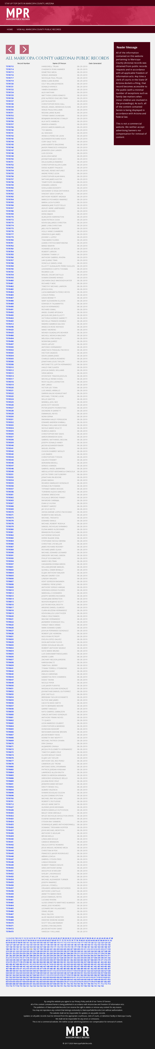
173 (61, 947)
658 (24, 982)
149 (85, 945)
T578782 (10, 245)
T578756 (10, 176)
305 (88, 955)
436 (7, 966)
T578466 (10, 911)
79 (79, 940)
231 (47, 951)
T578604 (10, 572)
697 (51, 984)
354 (44, 960)
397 (85, 962)
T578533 (10, 425)
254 (20, 953)
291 (41, 955)
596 (24, 977)
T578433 (10, 818)
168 (44, 947)
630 (34, 979)
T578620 (10, 616)
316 (20, 958)
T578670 (10, 743)
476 (37, 969)
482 (58, 969)
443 (31, 966)
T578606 (10, 578)
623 (10, 979)
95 (12, 942)
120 (92, 942)
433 (102, 964)
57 (26, 940)
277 (98, 953)
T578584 (10, 541)
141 (58, 945)
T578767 (10, 208)
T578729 (10, 107)
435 (109, 964)
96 (14, 942)
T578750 (10, 159)
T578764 (10, 199)
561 (10, 975)
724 (37, 986)
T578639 (10, 665)
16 (34, 938)
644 (81, 979)
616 (92, 977)
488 (78, 969)
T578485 (10, 295)
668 (58, 982)
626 (20, 979)
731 (61, 986)
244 (92, 951)
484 (64, 969)
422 (64, 964)
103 (34, 942)
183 (95, 947)
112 (64, 942)
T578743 (10, 138)
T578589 (10, 549)
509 (44, 971)
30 (68, 938)
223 (20, 951)
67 (50, 940)
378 (20, 962)
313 (10, 958)
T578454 (10, 879)
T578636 (10, 656)
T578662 (10, 720)
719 (20, 986)
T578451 (10, 870)
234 (58, 951)
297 (61, 955)
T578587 (10, 546)
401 (98, 962)
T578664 (10, 726)
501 (17, 971)
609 (68, 977)
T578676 (10, 758)
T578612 (10, 593)
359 (61, 960)
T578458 (10, 891)
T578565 (10, 500)
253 (17, 953)
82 (87, 940)
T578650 (10, 685)
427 (81, 964)
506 (34, 971)
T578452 (10, 873)
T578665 (10, 729)
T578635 (10, 653)
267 (64, 953)
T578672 (10, 749)
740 (92, 986)
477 (41, 969)
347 (20, 960)
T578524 (10, 399)
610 (71, 977)
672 (71, 982)
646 (88, 979)
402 (102, 962)
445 (37, 966)
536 (31, 973)
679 (95, 982)
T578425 (10, 332)
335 (85, 958)
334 (81, 958)
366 (85, 960)
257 (31, 953)
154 (102, 945)
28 (63, 938)
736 (78, 986)
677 (88, 982)
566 (27, 975)
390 (61, 962)
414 (37, 964)
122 (98, 942)
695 (44, 984)
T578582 (10, 535)
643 (78, 979)
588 (102, 975)
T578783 (10, 248)
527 (105, 971)
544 (58, 973)
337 (92, 958)
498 (7, 971)
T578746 (10, 147)
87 (99, 940)
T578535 (10, 431)
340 (102, 958)
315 (17, 958)
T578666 (10, 732)
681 (102, 982)
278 (102, 953)
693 (37, 984)
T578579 (10, 526)
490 (85, 969)
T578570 (10, 512)
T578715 (10, 72)
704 (75, 984)
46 (107, 938)
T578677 (10, 761)
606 (58, 977)
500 (14, 971)
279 (105, 953)
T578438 (10, 833)
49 (7, 940)
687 (17, 984)
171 (54, 947)
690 (27, 984)
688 (20, 984)
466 (109, 966)
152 (95, 945)
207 (71, 949)
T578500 (10, 347)
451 (58, 966)
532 (17, 973)
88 (101, 940)
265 (58, 953)
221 (14, 951)
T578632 (10, 648)
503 (24, 971)
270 (75, 953)
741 (95, 986)
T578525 (10, 402)
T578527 (10, 408)
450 (54, 966)
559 (109, 973)
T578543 (10, 454)
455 (71, 966)
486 (71, 969)
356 (51, 960)
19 (42, 938)
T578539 (10, 442)
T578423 (10, 329)
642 (75, 979)
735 (75, 986)
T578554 (10, 480)
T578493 (10, 315)
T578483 (10, 289)
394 (75, 962)
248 (105, 951)
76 (72, 940)
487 (75, 969)
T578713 (10, 66)
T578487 (10, 298)
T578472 (10, 928)
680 (98, 982)
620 (105, 977)
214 (95, 949)
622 (7, 979)
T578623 (10, 625)
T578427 (10, 807)
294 (51, 955)
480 (51, 969)
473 (27, 969)
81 (84, 940)
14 (30, 938)
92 (111, 940)
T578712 (10, 804)
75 (70, 940)
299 (68, 955)
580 (75, 975)
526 (102, 971)
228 (37, 951)
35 (80, 938)
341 (105, 958)
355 (47, 960)
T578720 (10, 83)
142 (61, 945)
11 (22, 938)
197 (37, 949)
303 (81, 955)
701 (64, 984)
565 (24, 975)
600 (37, 977)
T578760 (10, 188)
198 (41, 949)
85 (94, 940)
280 (109, 953)
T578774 (10, 225)
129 (17, 945)
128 (14, 945)
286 (24, 955)
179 (81, 947)
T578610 (10, 590)
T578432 (10, 816)
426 (78, 964)
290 (37, 955)
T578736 (10, 121)
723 (34, 986)
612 (78, 977)
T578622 (10, 622)
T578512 (10, 370)
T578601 (10, 567)
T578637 (10, 659)
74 (67, 940)
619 (102, 977)
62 (38, 940)
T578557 (10, 489)
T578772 (10, 219)
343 (7, 960)
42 (97, 938)
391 (64, 962)
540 (44, 973)
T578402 (10, 318)
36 (83, 938)
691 (31, 984)
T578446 (10, 856)
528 (109, 971)
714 (109, 984)
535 (27, 973)
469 (14, 969)
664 (44, 982)
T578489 (10, 303)
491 (88, 969)
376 (14, 962)
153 (98, 945)
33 (76, 938)
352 (37, 960)
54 (19, 940)
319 (31, 958)
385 (44, 962)
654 (10, 982)
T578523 (10, 396)
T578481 (10, 283)
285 (20, 955)
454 (68, 966)
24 (54, 938)
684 (7, 984)
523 (92, 971)
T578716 (10, 75)
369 (95, 960)
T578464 (10, 905)
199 (44, 949)
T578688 (10, 778)
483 (61, 969)
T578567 (10, 503)
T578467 (10, 914)
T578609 (10, 587)
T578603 (10, 570)
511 (51, 971)
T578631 (10, 636)
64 (43, 940)
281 (7, 955)
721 (27, 986)
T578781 (10, 243)
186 (105, 947)
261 (44, 953)
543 (54, 973)
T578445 (10, 853)
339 (98, 958)
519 (78, 971)
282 (10, 955)
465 (105, 966)
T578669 (10, 740)
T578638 (10, 662)
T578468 (10, 917)
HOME (10, 29)
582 (81, 975)
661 (34, 982)
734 (71, 986)
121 (95, 942)
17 (37, 938)
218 (109, 949)
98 (19, 942)
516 (68, 971)
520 (81, 971)
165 (34, 947)
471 (20, 969)
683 (109, 982)
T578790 (10, 269)
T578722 (10, 89)
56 (24, 940)
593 (14, 977)
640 (68, 979)
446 (41, 966)
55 (21, 940)
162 (24, 947)
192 (20, 949)
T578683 (10, 769)
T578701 (10, 801)
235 (61, 951)
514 (61, 971)
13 (27, 938)
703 (71, 984)
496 (105, 969)
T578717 (10, 78)
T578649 (10, 682)
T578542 (10, 451)
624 (14, 979)
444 (34, 966)
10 (20, 938)
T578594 (10, 561)
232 (51, 951)
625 (17, 979)
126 (7, 945)
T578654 (10, 697)
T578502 (10, 350)
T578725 (10, 95)
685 (10, 984)
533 (20, 973)
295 (54, 955)
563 (17, 975)
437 (10, 966)
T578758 (10, 182)
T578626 (10, 627)
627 (24, 979)
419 (54, 964)
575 (58, 975)
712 (102, 984)
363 (75, 960)
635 (51, 979)
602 (44, 977)
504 (27, 971)
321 (37, 958)
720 (24, 986)
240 (78, 951)
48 (112, 938)
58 (29, 940)
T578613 (10, 596)
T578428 (10, 810)
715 (7, 986)
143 (64, 945)
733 (68, 986)
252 (14, 953)
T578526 (10, 405)
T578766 (10, 205)
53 (16, 940)
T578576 (10, 520)
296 (58, 955)
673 (75, 982)
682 (105, 982)
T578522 (10, 393)
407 (14, 964)
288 (31, 955)
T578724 (10, 92)
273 (85, 953)
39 (90, 938)
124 (105, 942)
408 (17, 964)
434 (105, 964)
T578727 (10, 101)
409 (20, 964)
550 (78, 973)
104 (37, 942)
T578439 (10, 836)
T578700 (10, 798)
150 (88, 945)
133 (31, 945)
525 (98, 971)
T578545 (10, 460)
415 (41, 964)
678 (92, 982)
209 (78, 949)
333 (78, 958)
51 (12, 940)
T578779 (10, 237)
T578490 (10, 306)
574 (54, 975)
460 (88, 966)
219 (7, 951)
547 (68, 973)
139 (51, 945)
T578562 (10, 497)
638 (61, 979)
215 (98, 949)
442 (27, 966)
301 (75, 955)
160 (17, 947)
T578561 (10, 494)
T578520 (10, 387)
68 (53, 940)
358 (58, 960)
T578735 (10, 118)
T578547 (10, 465)
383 (37, 962)
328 (61, 958)
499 (10, 971)
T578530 (10, 416)
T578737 (10, 124)
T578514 (10, 376)
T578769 (10, 214)
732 (64, 986)
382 (34, 962)
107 (47, 942)
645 (85, 979)
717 (14, 986)
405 (7, 964)
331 (71, 958)
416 (44, 964)
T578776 (10, 231)
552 (85, 973)
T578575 (10, 517)
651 (105, 979)
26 (59, 938)
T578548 (10, 468)
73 (65, 940)
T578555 (10, 483)
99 (21, 942)
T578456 (10, 885)
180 (85, 947)
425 (75, 964)
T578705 (10, 277)
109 (54, 942)
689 (24, 984)
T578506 (10, 361)
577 (64, 975)
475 (34, 969)
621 (109, 977)
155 (105, 945)
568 (34, 975)
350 (31, 960)
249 (109, 951)
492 (92, 969)
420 (58, 964)
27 (61, 938)
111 (61, 942)
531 (14, 973)
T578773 (10, 222)
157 (7, 947)
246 (98, 951)
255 (24, 953)
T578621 (10, 619)
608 (64, 977)
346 (17, 960)
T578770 (10, 217)
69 (55, 940)
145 (71, 945)
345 (14, 960)
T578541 (10, 448)
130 (20, 945)
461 (92, 966)
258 (34, 953)
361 (68, 960)
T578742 (10, 136)
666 (51, 982)
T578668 (10, 737)
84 (92, 940)
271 (78, 953)
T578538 (10, 439)
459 (85, 966)
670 (64, 982)
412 (31, 964)
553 (88, 973)
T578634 (10, 651)
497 (109, 969)
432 (98, 964)
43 (100, 938)
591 (7, 977)
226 (31, 951)
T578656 (10, 703)
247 (102, 951)
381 (31, 962)
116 (78, 942)
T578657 (10, 706)
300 (71, 955)
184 (98, 947)
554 (92, 973)
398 (88, 962)
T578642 (10, 671)
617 (95, 977)
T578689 (10, 781)
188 (7, 949)
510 (47, 971)
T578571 (10, 515)
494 (98, 969)
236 (64, 951)
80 (82, 940)
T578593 (10, 558)
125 (109, 942)
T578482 (10, 286)
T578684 (10, 772)
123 (102, 942)
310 (105, 955)
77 (75, 940)
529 (7, 973)
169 (47, 947)
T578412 (10, 324)
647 (92, 979)
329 (64, 958)
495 (102, 969)
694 (41, 984)
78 (77, 940)
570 (41, 975)
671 (68, 982)
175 (68, 947)
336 (88, 958)
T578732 (10, 115)
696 (47, 984)
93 (7, 942)
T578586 (10, 544)
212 (88, 949)
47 (109, 938)
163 (27, 947)
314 (14, 958)
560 (7, 975)
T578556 (10, 486)
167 (41, 947)
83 (89, 940)
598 (31, 977)
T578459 (10, 894)
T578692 (10, 787)
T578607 (10, 581)
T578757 (10, 179)
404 (109, 962)
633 (44, 979)
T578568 (10, 506)
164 (31, 947)
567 (31, 975)
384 (41, 962)
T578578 (10, 523)
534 (24, 973)
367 (88, 960)
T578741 (10, 133)
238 (71, 951)
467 (7, 969)
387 (51, 962)
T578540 (10, 445)
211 (85, 949)
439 (17, 966)
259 (37, 953)
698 (54, 984)
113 (68, 942)
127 (10, 945)
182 (92, 947)
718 (17, 986)
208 (75, 949)
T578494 (10, 338)
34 (78, 938)
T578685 (10, 775)
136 (41, 945)
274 (88, 953)
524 (95, 971)
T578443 (10, 847)
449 (51, 966)
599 (34, 977)
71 (60, 940)
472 (24, 969)
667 (54, 982)
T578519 (10, 384)
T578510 (10, 367)
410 (24, 964)
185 (102, 947)
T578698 (10, 795)
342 (109, 958)
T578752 (10, 164)
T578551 (10, 474)
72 (62, 940)
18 (39, 938)
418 (51, 964)
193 (24, 949)
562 (14, 975)
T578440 (10, 839)
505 (31, 971)
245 (95, 951)
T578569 (10, 509)
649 (98, 979)
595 (20, 977)
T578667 (10, 734)
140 (54, 945)
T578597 (10, 564)
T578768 (10, 211)
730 (58, 986)
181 (88, 947)
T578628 (10, 633)
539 (41, 973)
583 (85, 975)
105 (41, 942)
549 (75, 973)
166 (37, 947)
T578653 (10, 694)
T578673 (10, 752)
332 (75, 958)
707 (85, 984)
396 (81, 962)
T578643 (10, 674)
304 (85, 955)
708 (88, 984)
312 (7, 958)
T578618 (10, 610)
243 (88, 951)
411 (27, 964)
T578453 (10, 876)
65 (45, 940)
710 (95, 984)
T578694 (10, 789)
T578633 (10, 639)
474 (31, 969)
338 (95, 958)
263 (51, 953)
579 (71, 975)
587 (98, 975)
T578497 (10, 344)
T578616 (10, 604)
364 (78, 960)
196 (34, 949)
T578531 (10, 419)
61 (36, 940)
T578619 (10, 613)
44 (102, 938)
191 (17, 949)
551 (81, 973)
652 (109, 979)
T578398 (10, 327)
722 (31, 986)
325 (51, 958)
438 (14, 966)
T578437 (10, 830)
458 (81, 966)
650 (102, 979)
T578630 (10, 645)
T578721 (10, 86)
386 (47, 962)
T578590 (10, 552)
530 (10, 973)
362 (71, 960)
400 (95, 962)
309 (102, 955)
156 (109, 945)
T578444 (10, 850)
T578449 (10, 865)
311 (109, 955)
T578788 (10, 263)
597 (27, 977)
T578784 (10, 251)
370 (98, 960)
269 (71, 953)
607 (61, 977)
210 (81, 949)
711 (98, 984)
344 (10, 960)
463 (98, 966)
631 (37, 979)
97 (16, 942)
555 (95, 973)
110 (58, 942)
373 (109, 960)
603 (47, 977)
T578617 (10, 607)
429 (88, 964)
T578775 (10, 228)
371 (102, 960)
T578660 (10, 714)
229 (41, 951)
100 (24, 942)
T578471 (10, 925)
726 (44, 986)
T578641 (10, 668)
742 (98, 986)
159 (14, 947)
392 (68, 962)
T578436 (10, 827)
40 (92, 938)
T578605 (10, 575)
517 (71, 971)
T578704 (10, 274)
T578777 (10, 234)
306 (92, 955)
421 (61, 964)
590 (109, 975)
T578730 (10, 110)
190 (14, 949)
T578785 (10, 254)
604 (51, 977)
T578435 (10, 824)
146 (75, 945)
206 (68, 949)
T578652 (10, 691)
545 (61, 973)
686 (14, 984)
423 (68, 964)
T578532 (10, 422)
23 (51, 938)
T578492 (10, 312)
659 (27, 982)
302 (78, 955)
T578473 (10, 931)
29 (66, 938)
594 (17, 977)
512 (54, 971)
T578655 (10, 700)
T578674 (10, 755)
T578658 (10, 708)
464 (102, 966)
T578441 (10, 842)
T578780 (10, 240)
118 (85, 942)
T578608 (10, 584)
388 (54, 962)
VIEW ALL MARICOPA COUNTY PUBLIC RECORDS (39, 29)
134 (34, 945)
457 (78, 966)
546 (64, 973)
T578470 (10, 923)
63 (41, 940)
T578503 (10, 353)
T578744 (10, 141)
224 (24, 951)
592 (10, 977)
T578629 (10, 642)
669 (61, 982)
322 (41, 958)
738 (85, 986)
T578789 (10, 266)
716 (10, 986)
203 (58, 949)
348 (24, 960)
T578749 (10, 156)
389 (58, 962)
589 (105, 975)
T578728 (10, 104)
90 (106, 940)
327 (58, 958)
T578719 (10, 81)
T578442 (10, 844)
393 (71, 962)
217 (105, 949)
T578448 (10, 862)
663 (41, 982)
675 (81, 982)
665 (47, 982)
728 (51, 986)
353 (41, 960)
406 (10, 964)
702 (68, 984)
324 (47, 958)
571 (44, 975)
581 (78, 975)
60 (33, 940)
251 (10, 953)
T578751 (10, 162)
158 (10, 947)
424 (71, 964)
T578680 (10, 766)
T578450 (10, 868)
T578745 (10, 144)
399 (92, 962)
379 (24, 962)
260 (41, 953)
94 (9, 942)
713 (105, 984)
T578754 (10, 170)
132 (27, 945)
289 (34, 955)
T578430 (10, 813)
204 (61, 949)
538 (37, 973)
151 (92, 945)
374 (7, 962)
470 (17, 969)
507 (37, 971)
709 (92, 984)
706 (81, 984)
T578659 (10, 711)
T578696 (10, 792)
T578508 (10, 364)
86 (96, 940)
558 (105, 973)
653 (7, 982)
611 (75, 977)
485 (68, 969)
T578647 (10, 680)
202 (54, 949)
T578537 (10, 436)
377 (17, 962)
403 (105, 962)
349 (27, 960)
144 (68, 945)
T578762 (10, 193)
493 (95, 969)
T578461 (10, 899)
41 (95, 938)
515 (64, 971)
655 (14, 982)
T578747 (10, 150)
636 (54, 979)
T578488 (10, 300)
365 (81, 960)
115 (75, 942)
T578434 (10, 821)
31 (71, 938)
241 (81, 951)
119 (88, 942)
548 (71, 973)
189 (10, 949)
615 (88, 977)
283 (14, 955)
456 (75, 966)
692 (34, 984)
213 (92, 949)
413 (34, 964)
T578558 (10, 491)
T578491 (10, 309)
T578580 (10, 529)
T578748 (10, 153)
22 (49, 938)
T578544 (10, 457)
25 (56, 938)
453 (64, 966)
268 (68, 953)
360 (64, 960)
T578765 (10, 202)
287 (27, 955)
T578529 (10, 413)
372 (105, 960)
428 (85, 964)
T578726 (10, 98)
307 (95, 955)
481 (54, 969)
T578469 (10, 920)
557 (102, 973)
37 (85, 938)
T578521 (10, 390)
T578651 (10, 688)
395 (78, 962)
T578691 (10, 784)
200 (47, 949)
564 (20, 975)
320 (34, 958)
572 (47, 975)
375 (10, 962)
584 (88, 975)
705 (78, 984)
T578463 (10, 902)
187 (109, 947)
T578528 (10, 410)
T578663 (10, 723)
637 (58, 979)
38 (88, 938)
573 (51, 975)
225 (27, 951)
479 (47, 969)
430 (92, 964)
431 (95, 964)
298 (64, 955)
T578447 (10, 859)
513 (58, 971)
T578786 (10, 257)
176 (71, 947)
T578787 (10, 260)
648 (95, 979)
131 (24, 945)
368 (92, 960)
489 (81, 969)
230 (44, 951)
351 (34, 960)
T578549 (10, 471)
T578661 (10, 717)
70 (58, 940)
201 (51, 949)
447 (44, 966)
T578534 (10, 428)
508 (41, 971)
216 (102, 949)
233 (54, 951)
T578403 (10, 321)
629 (31, 979)
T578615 (10, 601)
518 (75, 971)
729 (54, 986)
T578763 (10, 196)
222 (17, 951)
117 (81, 942)
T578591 (10, 555)
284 (17, 955)
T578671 (10, 746)
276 (95, 953)
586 (95, 975)
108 (51, 942)
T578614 (10, 598)
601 (41, 977)
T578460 (10, 897)
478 (44, 969)
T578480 (10, 280)
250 (7, 953)
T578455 (10, 882)
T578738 (10, 127)
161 (20, 947)
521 (85, 971)
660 (31, 982)
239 (75, 951)
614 (85, 977)
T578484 (10, 292)
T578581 (10, 532)
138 (47, 945)
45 (105, 938)
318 (27, 958)
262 (47, 953)
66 (48, 940)
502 (20, 971)
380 (27, 962)
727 (47, 986)
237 (68, 951)
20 (44, 938)
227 (34, 951)
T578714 (10, 69)
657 (20, 982)
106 (44, 942)
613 (81, 977)
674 (78, 982)
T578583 (10, 538)
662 (37, 982)
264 (54, 953)
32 (73, 938)
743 (102, 986)
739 (88, 986)
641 (71, 979)
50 (9, 940)
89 (104, 940)
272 (81, 953)
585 (92, 975)
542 (51, 973)
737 (81, 986)
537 (34, 973)
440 (20, 966)
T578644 (10, 677)
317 (24, 958)
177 (75, 947)
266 (61, 953)
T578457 (10, 888)
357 (54, 960)
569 (37, 975)
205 (64, 949)
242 (85, 951)
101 (27, 942)
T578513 (10, 373)
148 (81, 945)
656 (17, 982)
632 (41, 979)
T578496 (10, 341)
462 (95, 966)
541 (47, 973)
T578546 (10, 463)
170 (51, 947)
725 (41, 986)
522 (88, 971)
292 (44, 955)
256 (27, 953)
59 (31, 940)
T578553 (10, 477)
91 (108, 940)
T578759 (10, 185)
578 (68, 975)
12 (25, 938)
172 (58, 947)
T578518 (10, 381)
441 (24, 966)
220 (10, 951)
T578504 (10, 355)
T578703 (10, 272)
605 (54, 977)
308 (98, 955)
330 (68, 958)
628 (27, 979)
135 (37, 945)
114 (71, 942)
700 (61, 984)
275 (92, 953)
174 (64, 947)
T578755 (10, 173)
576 (61, 975)
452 (61, 966)
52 (14, 940)
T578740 (10, 130)
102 (31, 942)
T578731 (10, 112)
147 (78, 945)
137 (44, 945)
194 (27, 949)
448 (47, 966)
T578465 (10, 908)
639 (64, 979)
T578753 (10, 167)
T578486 (10, 335)
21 (46, 938)
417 (47, 964)
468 (10, 969)
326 (54, 958)
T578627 (10, 630)
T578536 (10, 434)
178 (78, 947)
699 (58, 984)
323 (44, 958)
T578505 (10, 358)
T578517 (10, 379)
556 (98, 973)
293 (47, 955)
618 (98, 977)
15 (32, 938)
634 (47, 979)
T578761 (10, 191)
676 (85, 982)
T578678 (10, 763)
